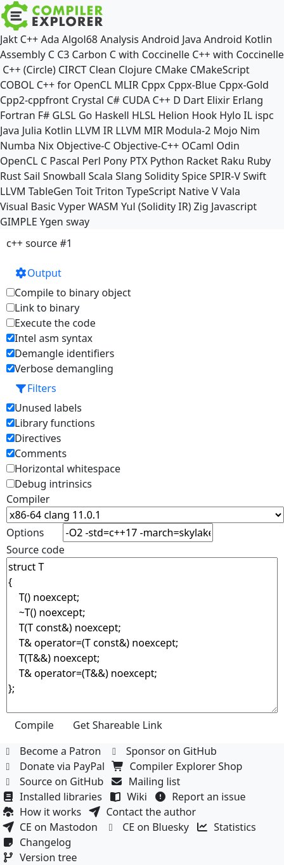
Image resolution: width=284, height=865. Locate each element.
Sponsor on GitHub (164, 751)
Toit (84, 191)
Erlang (248, 100)
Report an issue (201, 797)
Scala (101, 176)
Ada (50, 39)
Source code (35, 550)
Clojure (135, 70)
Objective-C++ (146, 146)
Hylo (230, 115)
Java (9, 130)
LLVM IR (94, 130)
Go (85, 115)
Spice (194, 176)
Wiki (129, 797)
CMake (171, 70)
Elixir (218, 100)
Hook (204, 115)
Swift (254, 176)
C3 (63, 54)
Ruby (259, 161)
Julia (32, 130)
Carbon (89, 54)
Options (25, 533)
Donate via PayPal (55, 766)
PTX (139, 161)
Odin (227, 146)
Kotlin (58, 130)
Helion (173, 115)
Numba (18, 146)
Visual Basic (27, 206)
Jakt (9, 39)
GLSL (64, 115)
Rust (10, 176)
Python (167, 161)
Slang (128, 176)
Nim (250, 130)
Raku (232, 161)
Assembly (23, 54)
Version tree (41, 857)
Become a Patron (53, 751)
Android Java (171, 39)
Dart (193, 100)
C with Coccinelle (150, 54)
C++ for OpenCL (74, 85)
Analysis (119, 39)
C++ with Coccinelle (238, 54)
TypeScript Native (167, 191)
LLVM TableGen (36, 191)
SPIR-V (224, 176)
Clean (102, 70)
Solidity (162, 176)
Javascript (234, 206)
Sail (31, 176)
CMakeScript (220, 70)
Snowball (64, 176)
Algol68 (80, 39)
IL (247, 115)
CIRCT (72, 70)
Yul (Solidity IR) (156, 206)
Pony (115, 161)
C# (112, 100)
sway (77, 222)
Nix (46, 146)
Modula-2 (187, 130)
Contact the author (143, 812)
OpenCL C (23, 161)
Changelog (38, 842)
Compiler (27, 499)
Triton (110, 191)
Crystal (88, 100)
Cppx (153, 85)
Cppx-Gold (243, 85)
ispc (264, 115)
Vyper (72, 206)
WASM (103, 206)
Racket (202, 161)
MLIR (126, 85)
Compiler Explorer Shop (179, 766)
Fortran (18, 115)
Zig (201, 206)
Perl (91, 161)
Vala (230, 191)
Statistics (227, 827)
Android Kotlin (238, 39)
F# (44, 115)
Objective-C (83, 146)
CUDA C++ (146, 100)
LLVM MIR (139, 130)
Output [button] (38, 273)
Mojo (226, 130)
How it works (43, 812)
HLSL (143, 115)
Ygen (51, 222)
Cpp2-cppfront (34, 100)
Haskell (111, 115)
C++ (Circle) (29, 70)
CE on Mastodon (51, 827)
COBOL (17, 85)
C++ (29, 39)
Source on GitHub (54, 781)
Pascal (64, 161)
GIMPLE (18, 222)
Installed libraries (53, 797)
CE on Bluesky (148, 827)
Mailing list (147, 781)
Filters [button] (35, 388)
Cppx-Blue (192, 85)
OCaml (198, 146)
